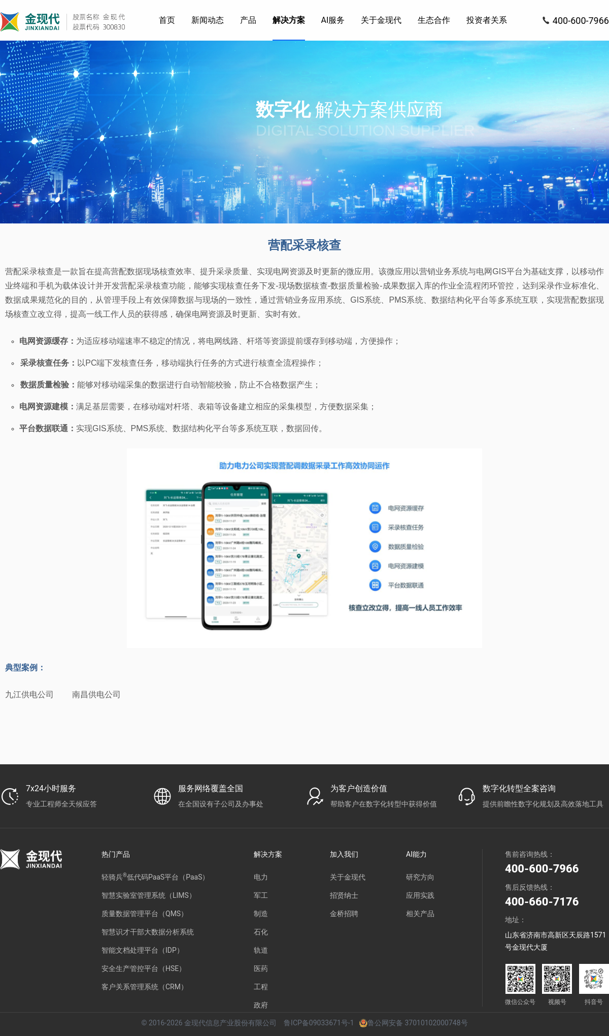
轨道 (261, 950)
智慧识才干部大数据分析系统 (147, 932)
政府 (261, 1005)
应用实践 (420, 895)
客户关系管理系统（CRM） (144, 987)
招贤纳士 (344, 895)
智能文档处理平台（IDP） (142, 950)
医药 (261, 968)
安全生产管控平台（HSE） (143, 968)
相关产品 (420, 914)
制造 (261, 914)
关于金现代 (347, 877)
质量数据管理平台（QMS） (144, 914)
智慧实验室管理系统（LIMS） (148, 895)
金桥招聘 (344, 914)
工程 (261, 987)
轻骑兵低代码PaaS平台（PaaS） (155, 876)
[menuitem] (167, 20)
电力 (261, 877)
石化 (261, 932)
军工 (261, 895)
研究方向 (420, 877)
